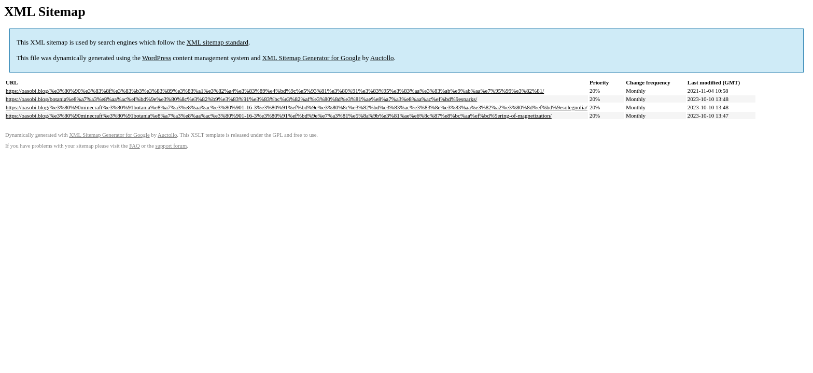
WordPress (156, 58)
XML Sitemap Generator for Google (311, 58)
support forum (171, 146)
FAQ (134, 146)
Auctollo (382, 58)
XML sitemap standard (217, 42)
